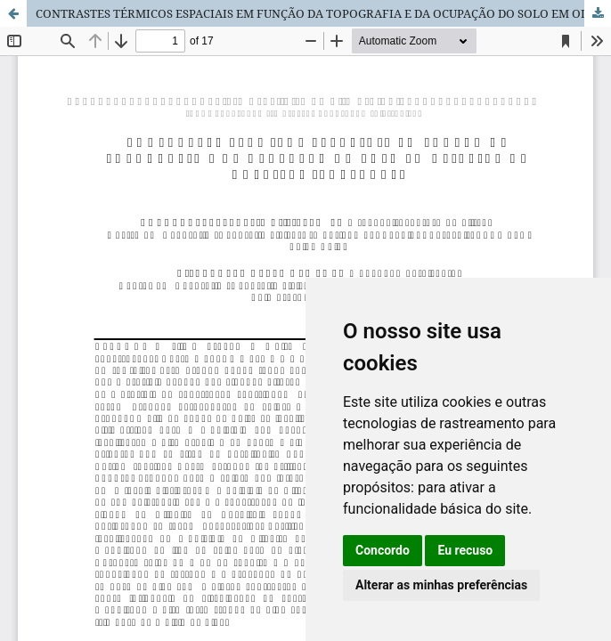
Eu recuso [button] (465, 550)
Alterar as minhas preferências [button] (441, 585)
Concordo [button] (382, 550)
